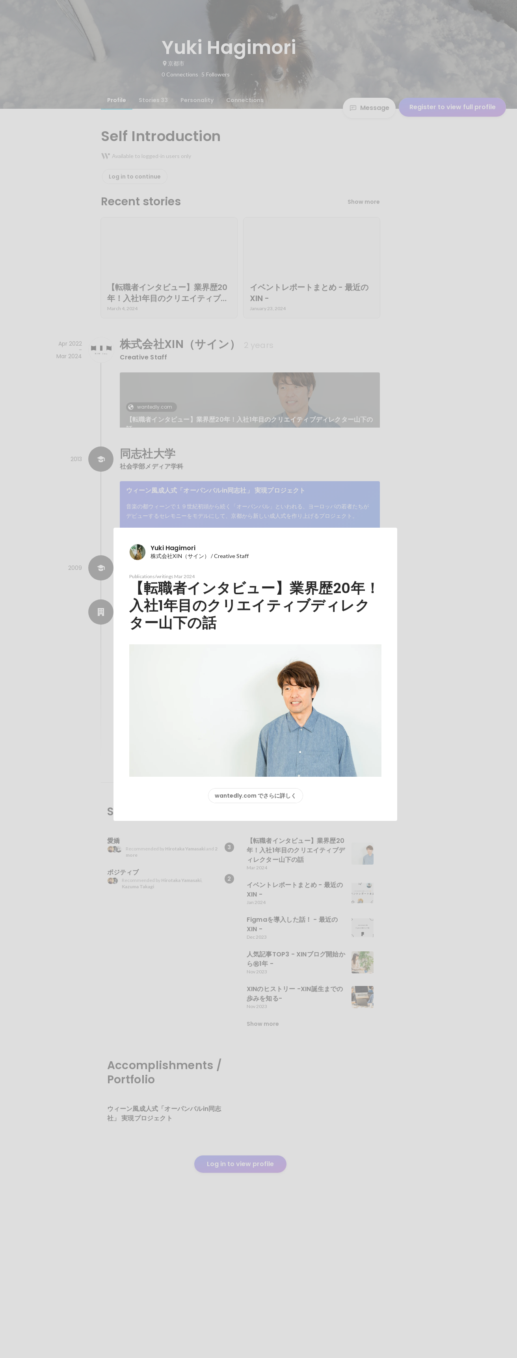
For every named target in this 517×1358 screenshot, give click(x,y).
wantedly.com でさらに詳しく (255, 796)
